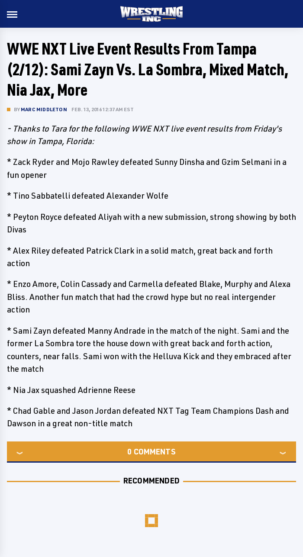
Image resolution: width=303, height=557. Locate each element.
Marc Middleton (44, 109)
